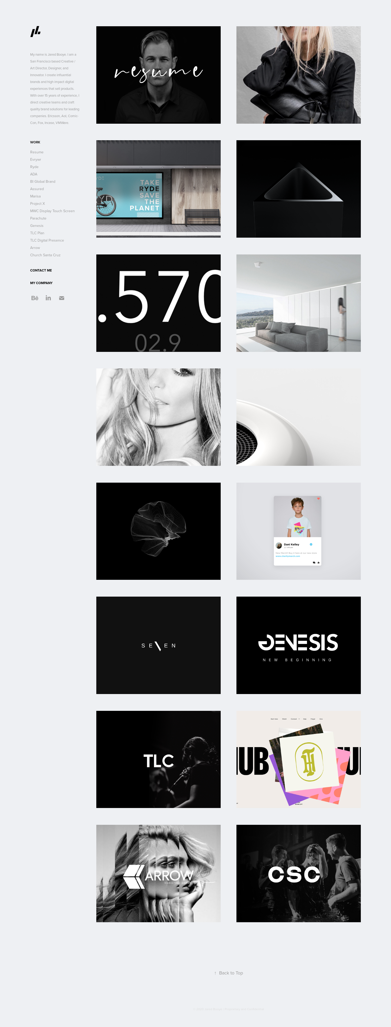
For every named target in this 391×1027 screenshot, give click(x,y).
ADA (33, 174)
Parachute (38, 218)
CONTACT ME (41, 270)
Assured (37, 188)
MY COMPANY (41, 282)
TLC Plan (37, 233)
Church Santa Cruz (45, 255)
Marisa (35, 196)
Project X (37, 203)
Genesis (37, 225)
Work (35, 142)
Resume (37, 152)
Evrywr (35, 159)
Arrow (35, 247)
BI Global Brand (42, 181)
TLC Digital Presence (47, 240)
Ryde (34, 166)
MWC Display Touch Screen (52, 210)
